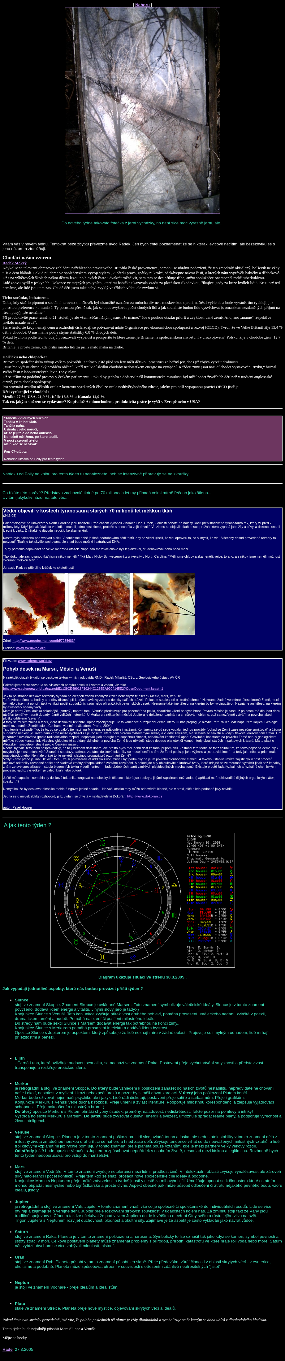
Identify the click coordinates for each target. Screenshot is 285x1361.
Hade (7, 1349)
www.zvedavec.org (30, 648)
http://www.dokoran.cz (144, 796)
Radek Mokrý (14, 263)
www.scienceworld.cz (35, 661)
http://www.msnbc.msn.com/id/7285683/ (43, 640)
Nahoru (142, 4)
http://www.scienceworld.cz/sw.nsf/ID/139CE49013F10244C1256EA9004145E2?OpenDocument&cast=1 (83, 688)
